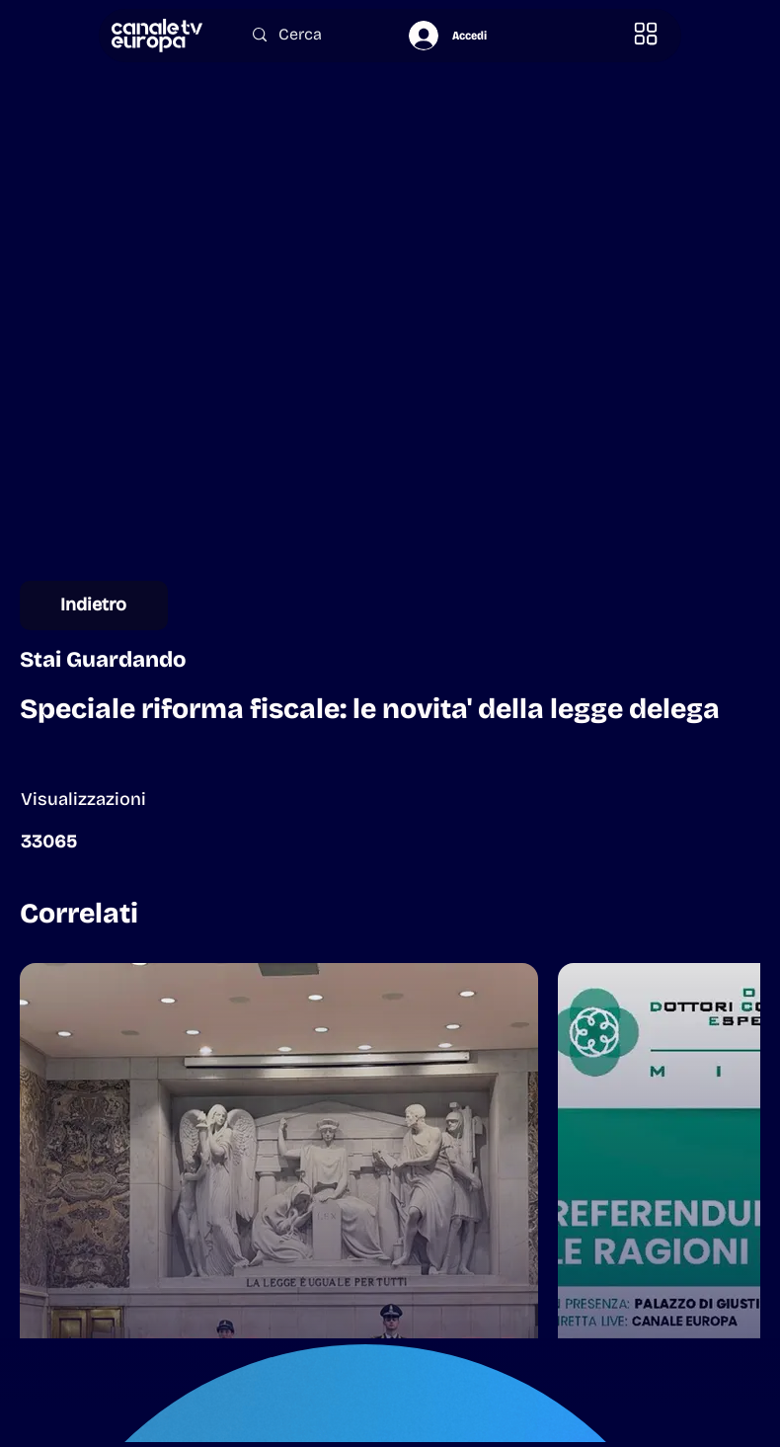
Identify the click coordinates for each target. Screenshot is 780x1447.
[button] (646, 34)
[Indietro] (94, 605)
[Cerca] (311, 34)
